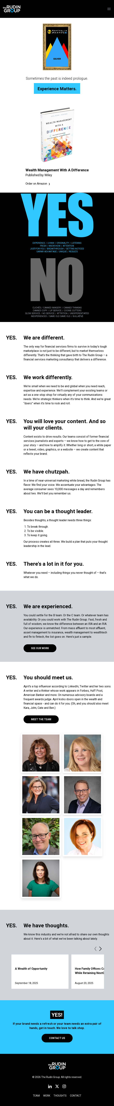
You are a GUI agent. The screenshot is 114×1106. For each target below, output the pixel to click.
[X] (57, 1086)
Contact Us (57, 1038)
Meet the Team (41, 719)
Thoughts (60, 1095)
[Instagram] (64, 1086)
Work (46, 1095)
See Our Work (40, 648)
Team (36, 1095)
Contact (75, 1095)
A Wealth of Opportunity (31, 968)
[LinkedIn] (50, 1086)
